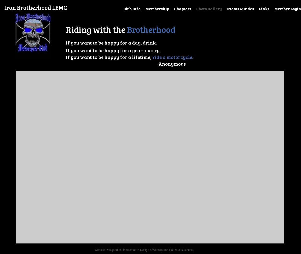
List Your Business (181, 250)
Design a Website (151, 250)
